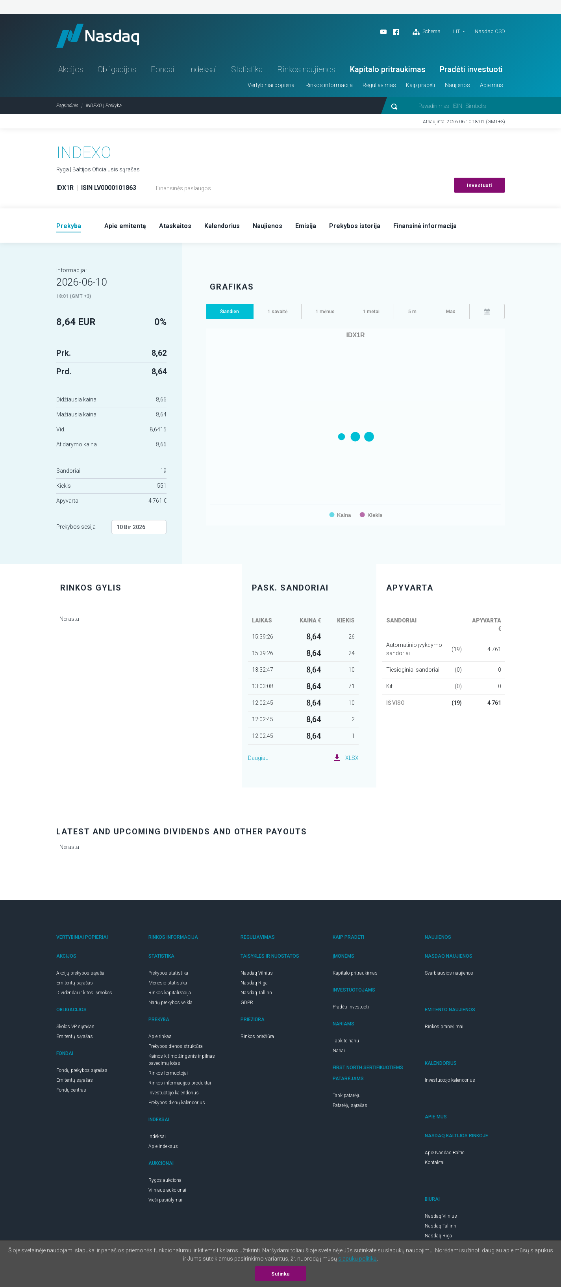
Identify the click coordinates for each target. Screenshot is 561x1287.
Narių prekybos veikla (170, 1002)
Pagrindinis (67, 105)
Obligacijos (117, 69)
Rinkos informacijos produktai (179, 1083)
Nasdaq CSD (490, 31)
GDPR (247, 1002)
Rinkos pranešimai (444, 1026)
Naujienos (457, 85)
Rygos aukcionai (165, 1180)
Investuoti (479, 185)
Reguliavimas (379, 85)
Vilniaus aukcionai (167, 1190)
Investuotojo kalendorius (173, 1093)
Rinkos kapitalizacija (169, 992)
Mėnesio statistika (167, 983)
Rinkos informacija (329, 85)
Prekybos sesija (76, 527)
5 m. (413, 311)
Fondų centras (71, 1090)
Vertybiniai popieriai (272, 85)
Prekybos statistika (168, 973)
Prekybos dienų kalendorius (176, 1102)
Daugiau (258, 758)
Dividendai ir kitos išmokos (84, 992)
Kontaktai (434, 1162)
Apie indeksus (163, 1146)
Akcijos (70, 69)
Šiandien (229, 311)
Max (450, 311)
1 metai (371, 311)
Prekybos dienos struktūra (175, 1046)
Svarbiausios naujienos (449, 973)
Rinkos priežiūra (257, 1036)
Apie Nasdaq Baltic (445, 1152)
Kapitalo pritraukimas (388, 69)
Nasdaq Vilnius (257, 973)
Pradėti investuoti (471, 69)
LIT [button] (456, 31)
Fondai (162, 69)
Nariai (339, 1050)
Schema (427, 31)
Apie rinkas (160, 1036)
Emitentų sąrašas (74, 983)
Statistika (247, 69)
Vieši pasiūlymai (165, 1200)
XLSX (352, 758)
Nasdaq (97, 36)
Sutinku (280, 1274)
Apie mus (491, 85)
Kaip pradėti (420, 85)
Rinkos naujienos (306, 69)
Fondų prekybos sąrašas (81, 1070)
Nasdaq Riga (254, 983)
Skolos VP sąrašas (75, 1026)
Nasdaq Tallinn (256, 992)
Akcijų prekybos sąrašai (81, 973)
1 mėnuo (325, 311)
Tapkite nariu (346, 1041)
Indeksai (203, 69)
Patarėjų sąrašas (350, 1105)
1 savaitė (277, 311)
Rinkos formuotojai (168, 1073)
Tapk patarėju (347, 1095)
